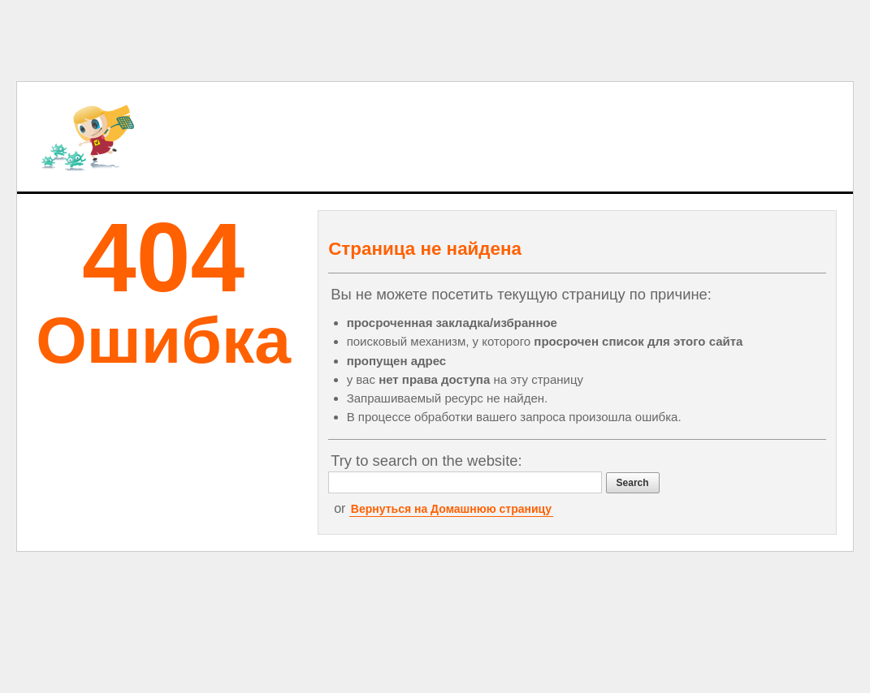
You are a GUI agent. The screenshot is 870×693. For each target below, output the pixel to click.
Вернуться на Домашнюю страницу (451, 508)
